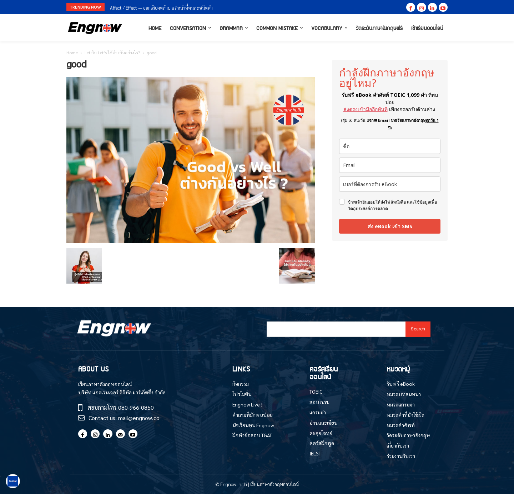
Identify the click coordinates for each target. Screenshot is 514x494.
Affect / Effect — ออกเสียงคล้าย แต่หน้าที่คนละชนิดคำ (161, 8)
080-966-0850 (136, 407)
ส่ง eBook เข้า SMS (390, 226)
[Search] (417, 329)
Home (72, 52)
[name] (389, 146)
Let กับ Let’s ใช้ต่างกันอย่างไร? (112, 52)
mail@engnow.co (139, 417)
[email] (389, 165)
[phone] (389, 184)
